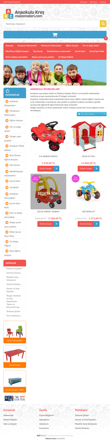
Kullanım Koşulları (14, 268)
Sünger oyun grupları (12, 138)
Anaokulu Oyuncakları (11, 195)
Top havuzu (38, 51)
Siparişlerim (44, 419)
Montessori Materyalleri (51, 45)
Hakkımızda (8, 415)
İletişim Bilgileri (10, 419)
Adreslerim (44, 424)
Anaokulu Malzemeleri (27, 45)
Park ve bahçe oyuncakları (17, 57)
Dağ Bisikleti (88, 211)
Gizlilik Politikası (13, 284)
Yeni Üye (83, 2)
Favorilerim (44, 428)
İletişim (103, 2)
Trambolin (14, 187)
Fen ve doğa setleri (91, 45)
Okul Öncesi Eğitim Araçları (17, 51)
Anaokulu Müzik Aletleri (14, 147)
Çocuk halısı (80, 51)
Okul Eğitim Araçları (12, 253)
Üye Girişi (93, 2)
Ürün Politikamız (13, 315)
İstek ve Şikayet (10, 424)
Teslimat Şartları (13, 311)
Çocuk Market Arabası (48, 211)
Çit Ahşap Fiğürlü (66, 57)
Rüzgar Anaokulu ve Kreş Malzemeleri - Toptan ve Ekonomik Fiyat (13, 301)
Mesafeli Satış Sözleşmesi (12, 278)
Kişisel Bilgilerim (46, 415)
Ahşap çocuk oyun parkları (43, 57)
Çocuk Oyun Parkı (97, 51)
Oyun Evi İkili (88, 156)
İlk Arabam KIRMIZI (48, 156)
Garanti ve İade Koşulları (12, 290)
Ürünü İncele (49, 168)
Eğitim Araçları (72, 45)
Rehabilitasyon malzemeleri (59, 51)
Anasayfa (9, 45)
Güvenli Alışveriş (13, 273)
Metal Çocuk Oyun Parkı (12, 234)
